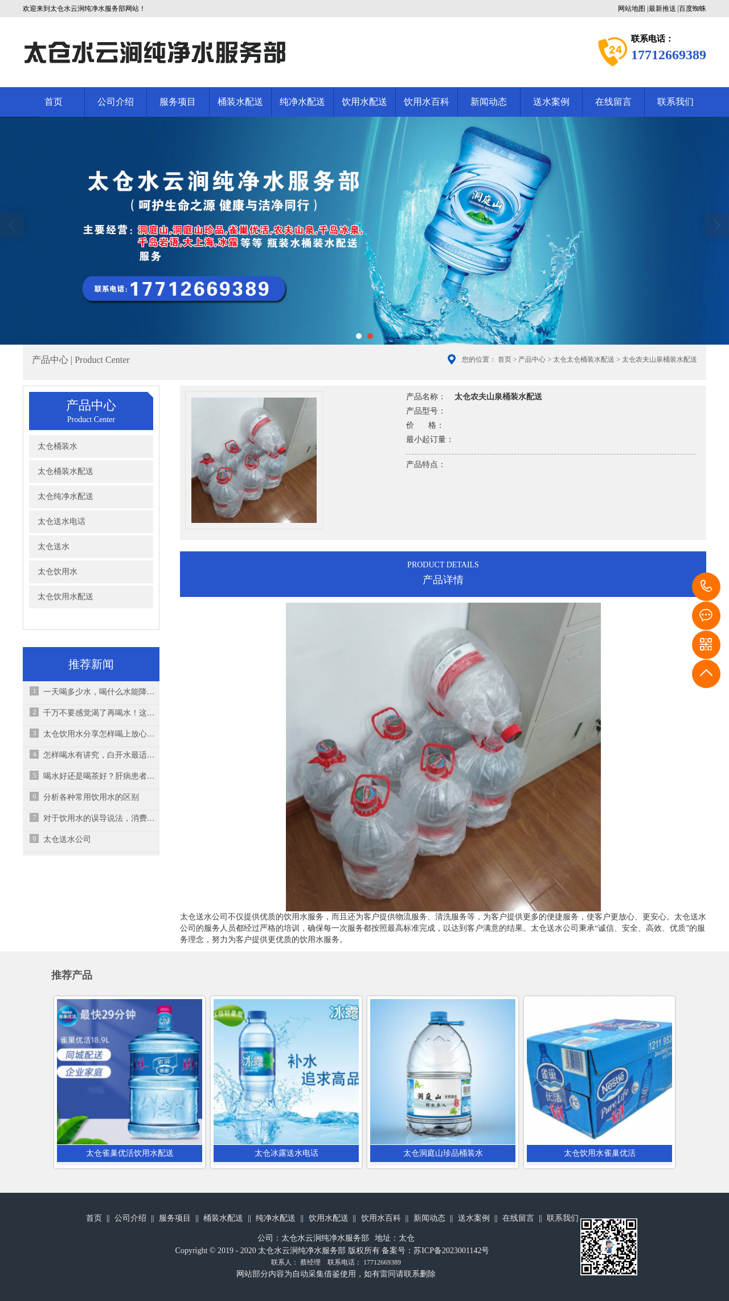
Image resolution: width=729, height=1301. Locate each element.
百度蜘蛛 (692, 9)
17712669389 (706, 586)
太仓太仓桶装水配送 (584, 359)
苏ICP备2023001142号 (451, 1250)
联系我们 (675, 102)
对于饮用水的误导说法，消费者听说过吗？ (99, 818)
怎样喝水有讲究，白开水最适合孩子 (99, 755)
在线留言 (613, 102)
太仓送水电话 (61, 521)
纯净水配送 (302, 102)
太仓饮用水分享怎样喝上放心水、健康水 (99, 734)
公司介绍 (115, 102)
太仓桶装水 (57, 446)
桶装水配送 (240, 102)
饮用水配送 (364, 102)
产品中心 (532, 359)
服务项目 (177, 102)
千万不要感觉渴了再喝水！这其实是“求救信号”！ (99, 713)
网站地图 (631, 9)
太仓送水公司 (67, 839)
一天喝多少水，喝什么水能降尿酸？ (99, 692)
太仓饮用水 (57, 571)
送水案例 (551, 102)
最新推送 (662, 9)
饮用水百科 (426, 102)
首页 (53, 102)
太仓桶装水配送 (65, 471)
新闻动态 (488, 102)
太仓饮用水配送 (65, 596)
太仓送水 (53, 546)
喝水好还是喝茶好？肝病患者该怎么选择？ (99, 776)
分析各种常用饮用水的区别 (91, 797)
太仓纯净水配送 (65, 496)
